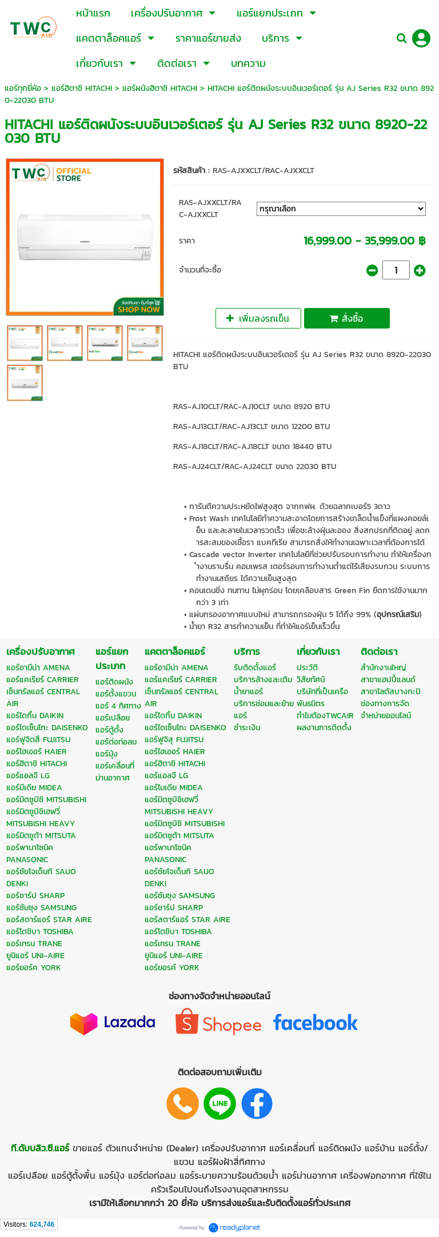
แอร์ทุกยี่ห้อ (23, 88)
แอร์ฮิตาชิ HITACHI (81, 88)
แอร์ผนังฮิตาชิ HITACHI (159, 88)
